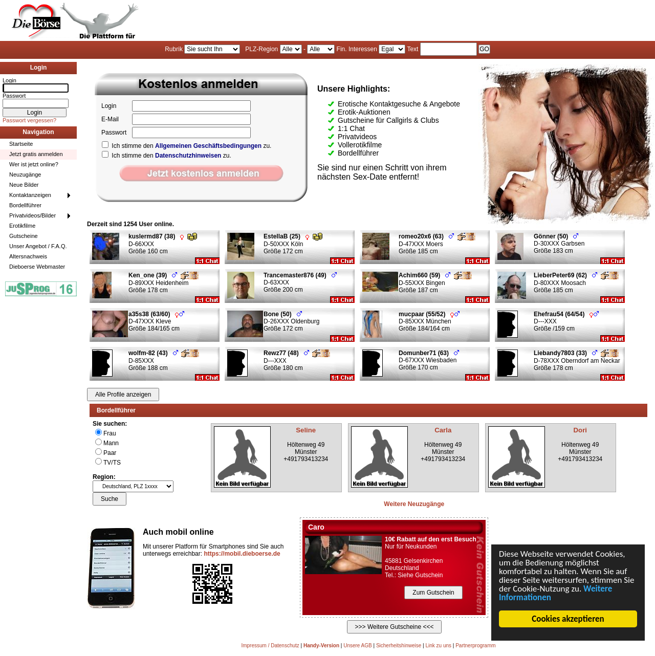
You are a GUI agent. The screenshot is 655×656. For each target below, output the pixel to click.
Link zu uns (438, 645)
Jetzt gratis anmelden (36, 154)
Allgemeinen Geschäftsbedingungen (208, 145)
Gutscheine (23, 236)
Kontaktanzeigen (30, 195)
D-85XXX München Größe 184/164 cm (429, 321)
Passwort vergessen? (29, 120)
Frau (109, 433)
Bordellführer (25, 205)
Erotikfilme (22, 226)
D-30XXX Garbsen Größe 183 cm (559, 243)
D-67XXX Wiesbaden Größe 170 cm (429, 360)
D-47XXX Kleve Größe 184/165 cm (156, 321)
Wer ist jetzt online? (33, 164)
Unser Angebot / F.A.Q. (38, 246)
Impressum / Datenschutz (270, 645)
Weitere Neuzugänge (414, 504)
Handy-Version (321, 645)
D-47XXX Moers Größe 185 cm (437, 244)
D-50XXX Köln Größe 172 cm (293, 244)
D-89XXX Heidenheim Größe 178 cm (163, 283)
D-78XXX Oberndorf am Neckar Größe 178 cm (577, 360)
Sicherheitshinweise (398, 645)
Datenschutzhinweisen (188, 155)
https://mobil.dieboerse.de (242, 553)
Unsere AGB (357, 645)
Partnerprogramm (475, 645)
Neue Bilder (23, 185)
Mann (111, 443)
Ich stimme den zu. (186, 145)
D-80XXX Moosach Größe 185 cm (576, 283)
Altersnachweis (28, 256)
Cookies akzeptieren (568, 619)
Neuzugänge (25, 174)
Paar (109, 452)
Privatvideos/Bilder (32, 215)
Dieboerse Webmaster (37, 267)
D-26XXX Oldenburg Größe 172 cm (291, 321)
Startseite (21, 144)
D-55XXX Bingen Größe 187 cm (435, 283)
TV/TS (112, 462)
